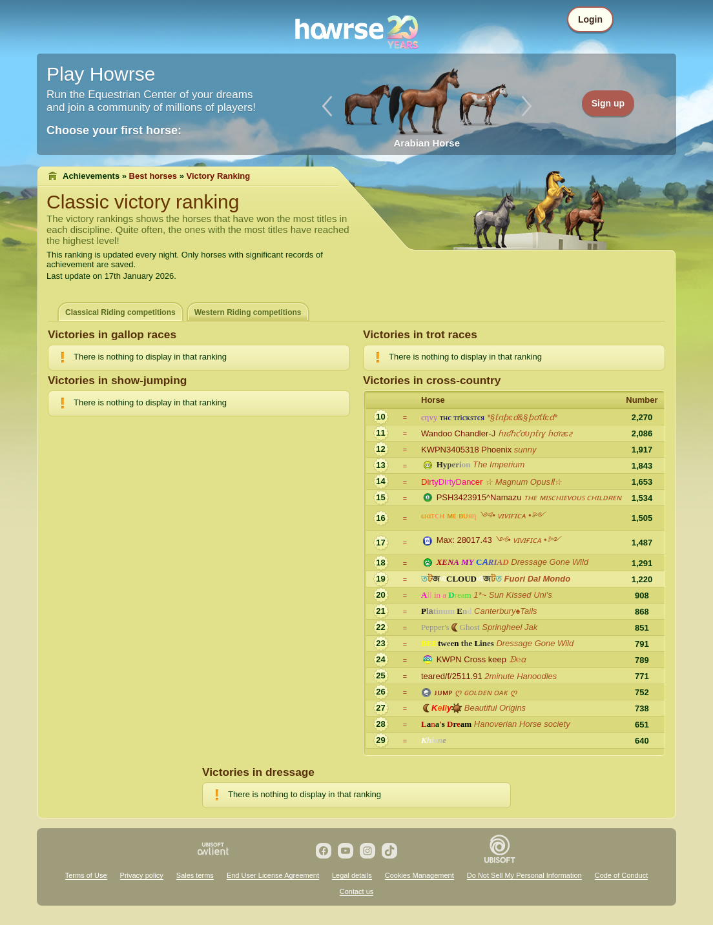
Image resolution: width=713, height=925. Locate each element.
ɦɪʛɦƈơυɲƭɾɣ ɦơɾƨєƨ (535, 433)
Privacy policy (141, 875)
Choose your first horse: (113, 130)
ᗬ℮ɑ (517, 659)
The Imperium (498, 464)
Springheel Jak (509, 627)
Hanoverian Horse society (522, 724)
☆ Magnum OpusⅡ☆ (523, 482)
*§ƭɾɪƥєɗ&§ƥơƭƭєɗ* (522, 417)
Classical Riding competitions (120, 312)
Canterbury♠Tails (505, 611)
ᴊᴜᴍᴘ (443, 692)
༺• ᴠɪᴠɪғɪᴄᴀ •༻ (511, 515)
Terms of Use (86, 875)
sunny (525, 449)
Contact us (357, 891)
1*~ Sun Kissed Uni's (512, 595)
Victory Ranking (219, 176)
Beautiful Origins (495, 708)
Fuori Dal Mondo (537, 579)
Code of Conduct (621, 875)
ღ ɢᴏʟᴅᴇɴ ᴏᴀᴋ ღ (486, 692)
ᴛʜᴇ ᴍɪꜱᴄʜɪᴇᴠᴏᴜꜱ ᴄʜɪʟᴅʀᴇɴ (572, 497)
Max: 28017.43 (464, 540)
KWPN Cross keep (471, 659)
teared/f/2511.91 (451, 676)
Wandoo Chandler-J (458, 433)
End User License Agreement (273, 875)
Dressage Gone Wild (549, 562)
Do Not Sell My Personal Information (524, 875)
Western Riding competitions (248, 312)
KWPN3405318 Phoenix (466, 449)
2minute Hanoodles (520, 676)
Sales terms (195, 875)
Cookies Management (419, 875)
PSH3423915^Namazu (479, 497)
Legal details (352, 875)
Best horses (153, 176)
